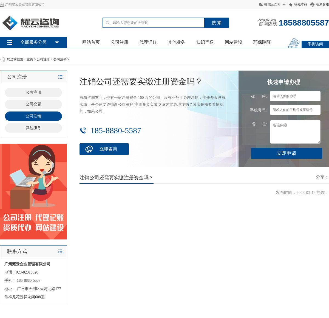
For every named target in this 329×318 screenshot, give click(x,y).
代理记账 (148, 42)
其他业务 (176, 42)
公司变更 (33, 104)
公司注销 (60, 59)
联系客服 (322, 4)
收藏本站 (300, 4)
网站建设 (233, 42)
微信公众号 (272, 4)
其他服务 (33, 128)
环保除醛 (262, 42)
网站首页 (91, 42)
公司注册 (119, 42)
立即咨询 (108, 149)
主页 (30, 59)
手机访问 (315, 44)
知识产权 (205, 42)
